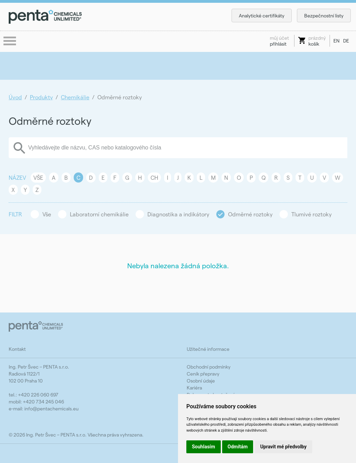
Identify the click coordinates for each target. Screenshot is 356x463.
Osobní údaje (201, 381)
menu (10, 41)
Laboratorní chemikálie (99, 214)
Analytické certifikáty (261, 15)
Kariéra (194, 388)
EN (336, 41)
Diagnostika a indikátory (178, 214)
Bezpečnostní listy (323, 15)
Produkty (41, 97)
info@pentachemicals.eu (51, 408)
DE (346, 41)
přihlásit (279, 41)
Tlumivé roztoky (311, 214)
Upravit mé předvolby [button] (283, 446)
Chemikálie (75, 97)
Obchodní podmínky (208, 367)
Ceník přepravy (203, 374)
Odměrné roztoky (250, 214)
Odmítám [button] (238, 446)
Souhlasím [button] (203, 446)
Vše (38, 177)
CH (154, 177)
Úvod (15, 97)
